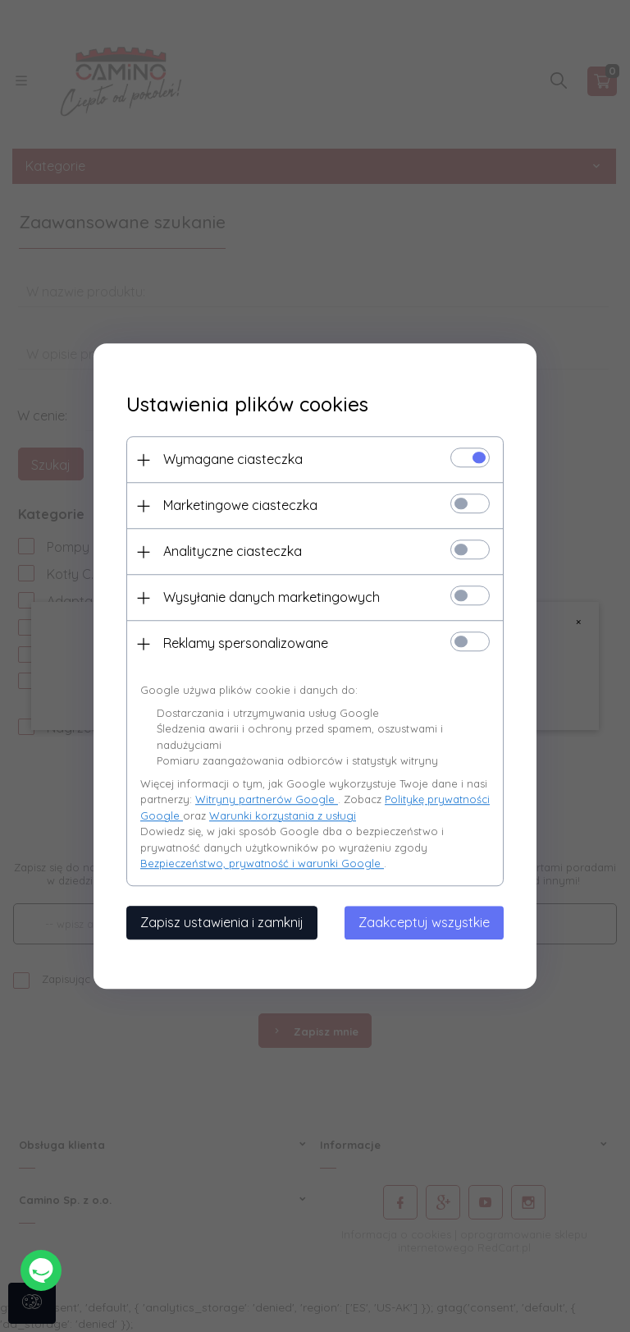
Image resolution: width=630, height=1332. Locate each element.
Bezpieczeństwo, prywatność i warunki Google (262, 863)
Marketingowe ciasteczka (240, 505)
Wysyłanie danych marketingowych (271, 597)
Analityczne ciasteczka (232, 551)
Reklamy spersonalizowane (245, 643)
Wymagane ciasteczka (233, 459)
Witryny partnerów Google (266, 799)
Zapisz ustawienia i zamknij (222, 922)
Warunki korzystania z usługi (282, 815)
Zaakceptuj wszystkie (424, 922)
